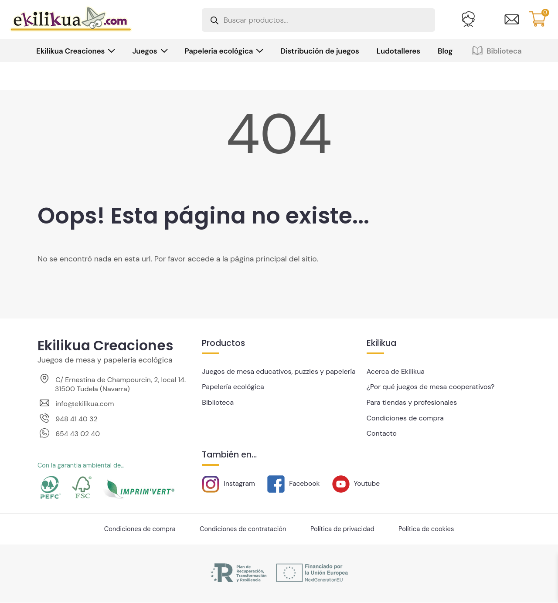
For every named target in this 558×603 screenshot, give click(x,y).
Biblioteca (495, 51)
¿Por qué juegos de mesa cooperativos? (432, 386)
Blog (445, 51)
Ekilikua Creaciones (70, 51)
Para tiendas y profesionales (413, 402)
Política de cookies (428, 529)
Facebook (294, 482)
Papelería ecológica (219, 51)
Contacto (382, 432)
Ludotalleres (398, 51)
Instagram (228, 482)
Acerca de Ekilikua (396, 371)
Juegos (144, 51)
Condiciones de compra (406, 417)
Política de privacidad (343, 529)
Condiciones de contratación (242, 529)
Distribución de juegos (319, 51)
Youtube (357, 482)
